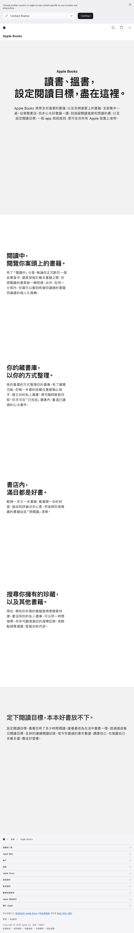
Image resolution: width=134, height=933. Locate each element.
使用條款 (17, 929)
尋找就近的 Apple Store (26, 913)
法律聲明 (39, 929)
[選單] (130, 28)
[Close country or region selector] (130, 4)
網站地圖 (50, 929)
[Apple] (4, 28)
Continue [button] (85, 15)
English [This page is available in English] (13, 919)
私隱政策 (6, 929)
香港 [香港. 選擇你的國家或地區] (5, 919)
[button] (39, 16)
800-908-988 (64, 913)
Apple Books (12, 36)
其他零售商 (45, 913)
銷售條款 (28, 929)
